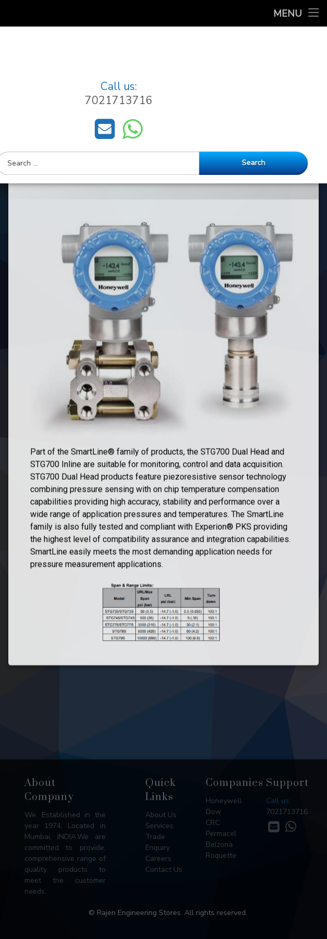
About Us (161, 815)
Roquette (221, 855)
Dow (213, 812)
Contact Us (163, 869)
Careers (158, 859)
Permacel (221, 834)
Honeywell (224, 801)
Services (159, 826)
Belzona (219, 844)
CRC (213, 823)
